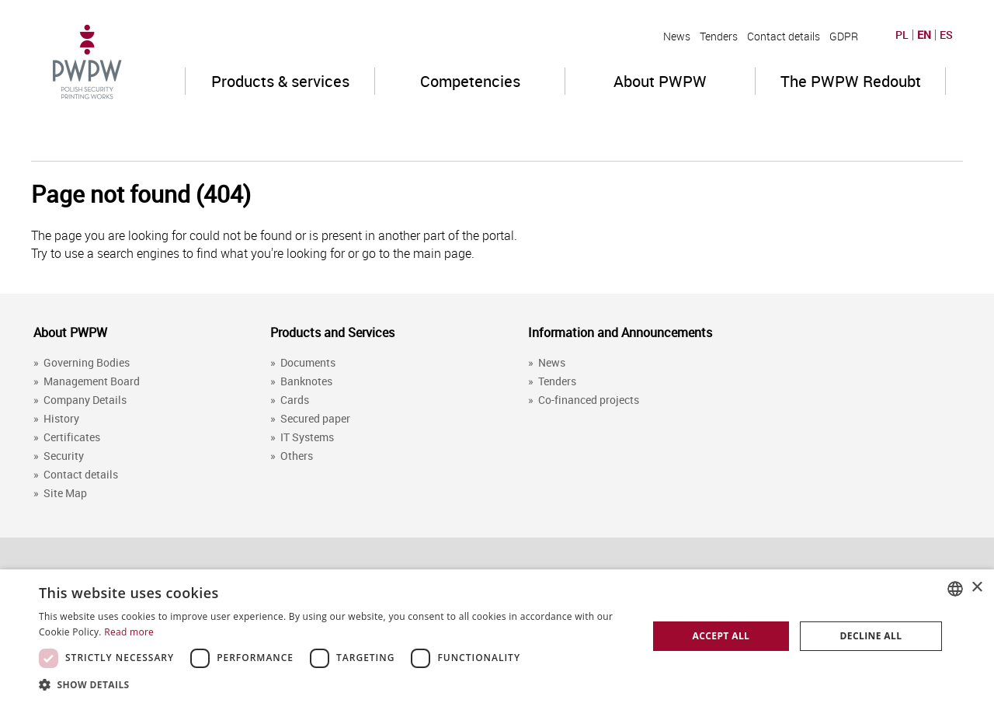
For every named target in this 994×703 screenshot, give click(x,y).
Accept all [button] (721, 635)
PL (902, 35)
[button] (334, 684)
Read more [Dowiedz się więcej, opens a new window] (129, 632)
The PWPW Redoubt (850, 81)
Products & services (280, 81)
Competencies (470, 81)
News (676, 36)
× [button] (976, 587)
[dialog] (497, 636)
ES (946, 35)
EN (924, 35)
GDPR (843, 36)
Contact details (783, 36)
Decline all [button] (871, 635)
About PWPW (660, 81)
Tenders (719, 36)
